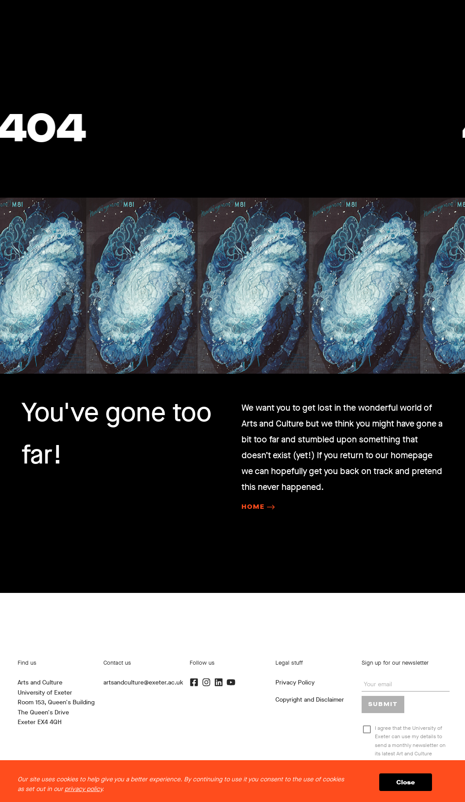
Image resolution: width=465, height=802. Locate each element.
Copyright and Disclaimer (309, 699)
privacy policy (83, 789)
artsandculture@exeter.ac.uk (143, 682)
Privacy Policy (295, 682)
